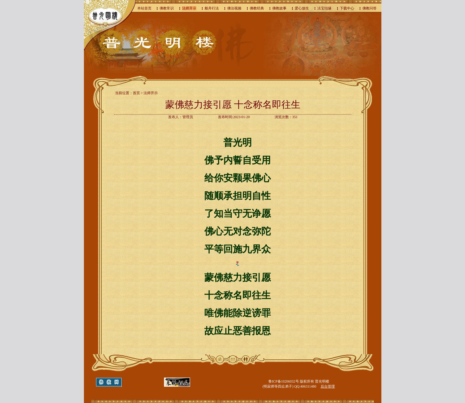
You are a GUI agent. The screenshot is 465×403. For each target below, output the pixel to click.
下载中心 (347, 8)
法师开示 (189, 8)
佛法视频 (234, 8)
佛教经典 (257, 8)
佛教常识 (167, 8)
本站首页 (144, 8)
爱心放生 (302, 8)
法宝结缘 (324, 8)
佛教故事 (279, 8)
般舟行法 (212, 8)
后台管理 (328, 386)
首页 (136, 93)
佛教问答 (369, 8)
